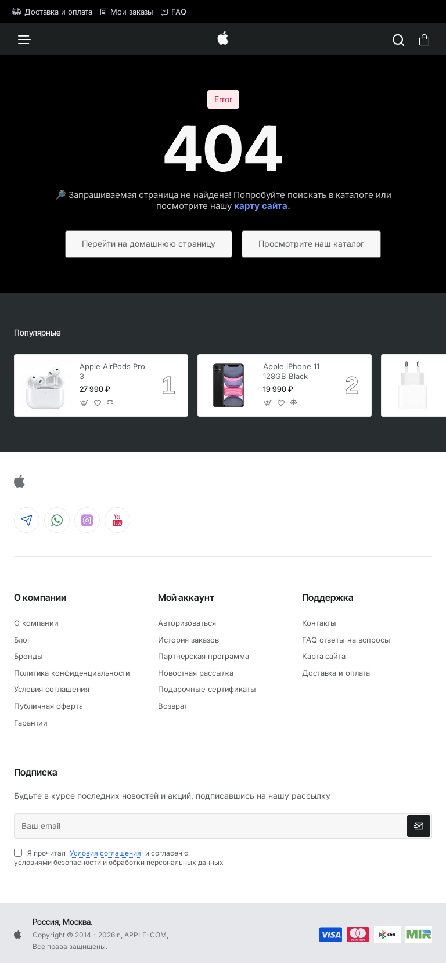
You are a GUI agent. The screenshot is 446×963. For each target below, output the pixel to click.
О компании (40, 597)
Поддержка (328, 597)
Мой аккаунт (186, 597)
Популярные (37, 332)
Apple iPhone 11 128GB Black (291, 371)
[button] (84, 403)
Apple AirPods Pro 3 (112, 371)
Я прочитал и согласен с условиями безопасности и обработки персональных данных (119, 858)
